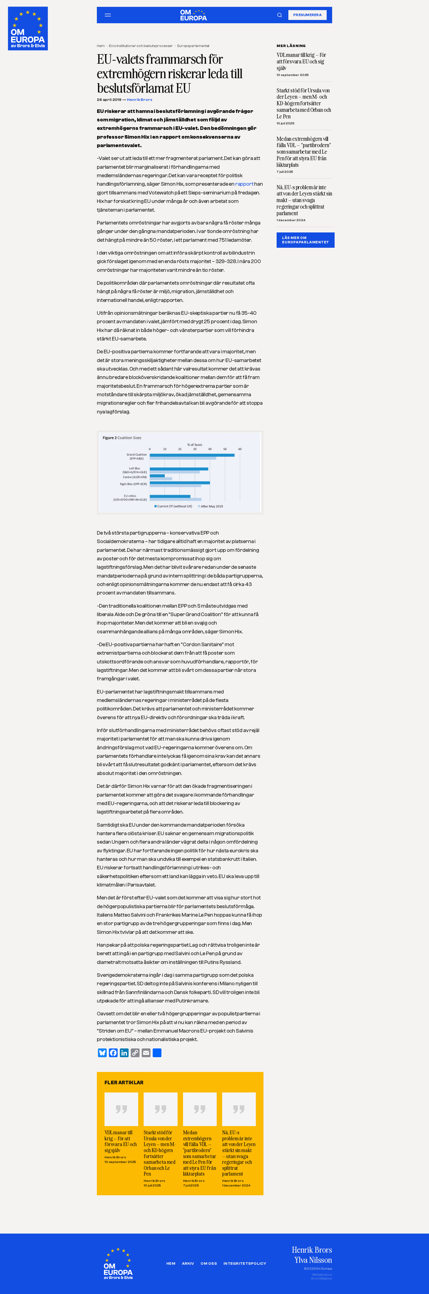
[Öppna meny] (107, 15)
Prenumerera (307, 15)
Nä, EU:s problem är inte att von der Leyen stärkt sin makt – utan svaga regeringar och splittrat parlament (239, 1153)
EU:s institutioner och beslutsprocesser (141, 46)
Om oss (209, 1263)
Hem (101, 46)
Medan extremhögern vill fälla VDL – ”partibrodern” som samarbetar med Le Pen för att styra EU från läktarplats (199, 1153)
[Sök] (279, 15)
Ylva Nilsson (313, 1259)
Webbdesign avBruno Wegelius (321, 1276)
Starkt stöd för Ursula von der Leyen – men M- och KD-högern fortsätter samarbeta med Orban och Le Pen (160, 1153)
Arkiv (188, 1263)
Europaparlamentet (193, 46)
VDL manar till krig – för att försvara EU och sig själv (121, 1141)
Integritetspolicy (245, 1263)
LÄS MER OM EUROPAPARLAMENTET (305, 240)
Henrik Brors (139, 100)
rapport (244, 184)
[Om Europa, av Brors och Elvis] (28, 27)
